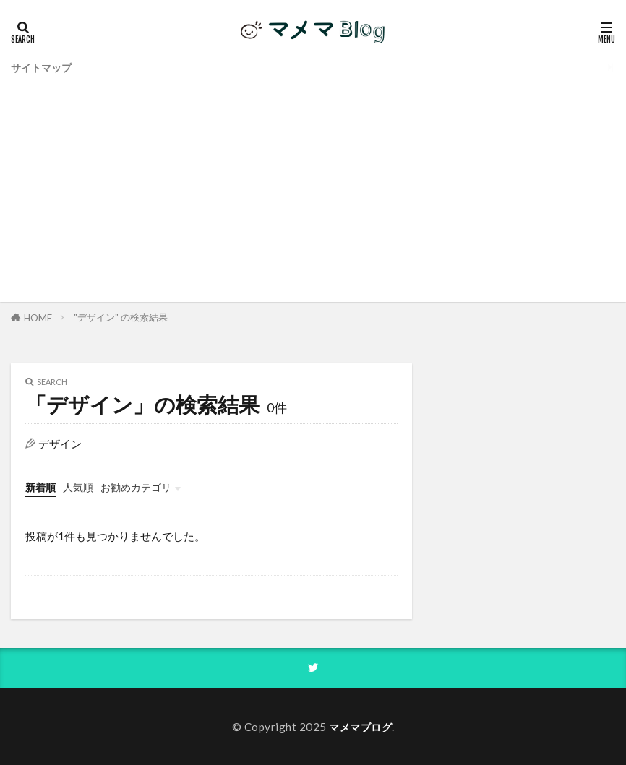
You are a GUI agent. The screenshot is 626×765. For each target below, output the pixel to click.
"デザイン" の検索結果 (121, 317)
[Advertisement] (313, 186)
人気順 (81, 486)
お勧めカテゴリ (143, 486)
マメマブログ (360, 725)
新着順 (41, 486)
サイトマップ (43, 66)
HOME (38, 318)
